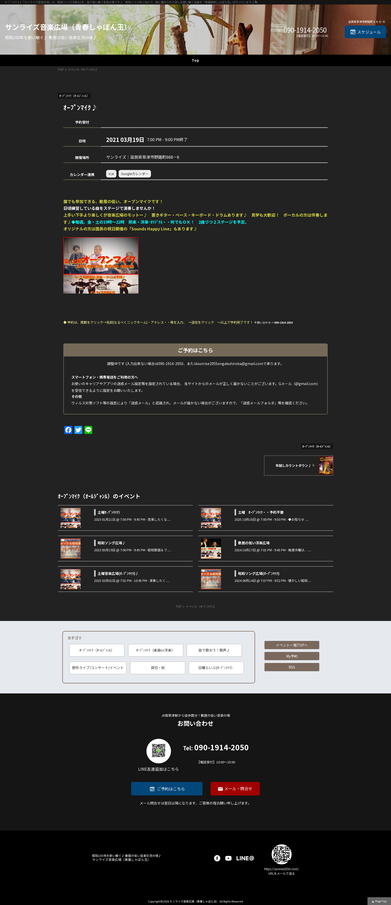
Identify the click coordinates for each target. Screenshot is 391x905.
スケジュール (369, 32)
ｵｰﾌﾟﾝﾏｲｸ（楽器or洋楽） (155, 650)
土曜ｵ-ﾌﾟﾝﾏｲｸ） (110, 512)
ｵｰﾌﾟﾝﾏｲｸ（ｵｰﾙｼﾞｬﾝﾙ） (96, 650)
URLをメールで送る (281, 873)
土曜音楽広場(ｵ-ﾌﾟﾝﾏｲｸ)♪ (118, 573)
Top (195, 60)
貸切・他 (158, 667)
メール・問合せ (238, 788)
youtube (228, 858)
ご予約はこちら (171, 789)
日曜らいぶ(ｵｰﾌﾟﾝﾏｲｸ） (216, 667)
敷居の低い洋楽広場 (254, 542)
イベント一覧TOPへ (292, 645)
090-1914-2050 (305, 30)
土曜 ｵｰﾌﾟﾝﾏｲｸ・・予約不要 (261, 512)
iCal (111, 173)
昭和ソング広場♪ (112, 542)
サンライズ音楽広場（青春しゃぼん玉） (68, 27)
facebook (217, 858)
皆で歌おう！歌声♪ (214, 650)
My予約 (292, 656)
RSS (292, 667)
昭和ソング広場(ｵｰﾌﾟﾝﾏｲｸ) (258, 573)
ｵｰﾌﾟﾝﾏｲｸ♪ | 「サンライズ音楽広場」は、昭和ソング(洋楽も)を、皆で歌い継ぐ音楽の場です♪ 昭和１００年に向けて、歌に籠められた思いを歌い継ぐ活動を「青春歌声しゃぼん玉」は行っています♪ (129, 2)
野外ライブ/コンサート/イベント (98, 667)
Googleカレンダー (134, 173)
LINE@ (245, 858)
